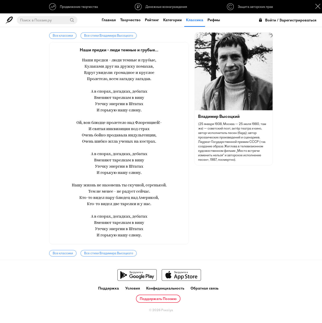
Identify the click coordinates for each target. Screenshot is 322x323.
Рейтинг (152, 20)
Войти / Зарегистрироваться (287, 20)
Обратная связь (204, 288)
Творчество (130, 20)
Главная (109, 20)
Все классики (63, 35)
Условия (132, 288)
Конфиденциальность (165, 288)
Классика (194, 20)
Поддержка (108, 288)
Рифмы (214, 20)
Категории (172, 20)
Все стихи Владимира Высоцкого (108, 35)
